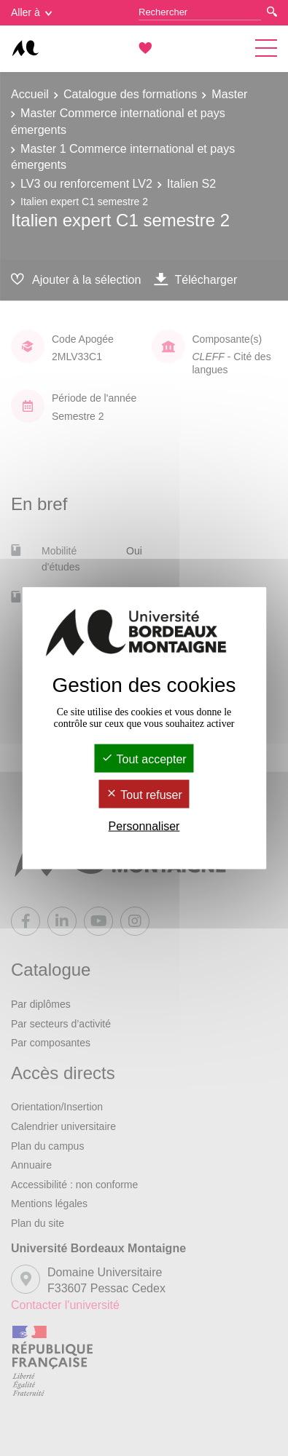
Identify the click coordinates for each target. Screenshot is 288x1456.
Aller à (31, 12)
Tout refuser (144, 795)
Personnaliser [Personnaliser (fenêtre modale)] (144, 826)
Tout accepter (143, 758)
